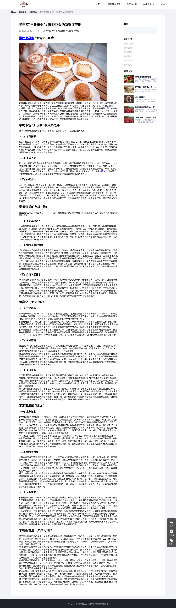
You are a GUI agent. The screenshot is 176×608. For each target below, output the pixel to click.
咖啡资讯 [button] (148, 4)
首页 (98, 4)
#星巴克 (61, 30)
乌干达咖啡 (132, 4)
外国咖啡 (128, 52)
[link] (13, 12)
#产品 (48, 30)
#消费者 (69, 30)
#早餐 (76, 30)
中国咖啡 (128, 60)
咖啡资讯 (33, 12)
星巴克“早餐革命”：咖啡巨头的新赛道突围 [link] (57, 12)
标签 (163, 4)
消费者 (103, 171)
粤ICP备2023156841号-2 (98, 604)
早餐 (31, 38)
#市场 (54, 30)
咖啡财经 (128, 56)
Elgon (13, 12)
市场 (76, 106)
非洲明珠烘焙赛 (113, 4)
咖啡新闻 (22, 12)
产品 (107, 108)
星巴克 (23, 38)
